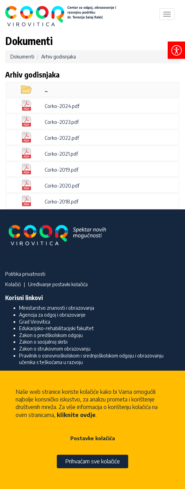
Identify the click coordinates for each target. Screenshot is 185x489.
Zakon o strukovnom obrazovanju (54, 349)
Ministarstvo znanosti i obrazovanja (56, 308)
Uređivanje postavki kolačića (58, 284)
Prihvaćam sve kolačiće (92, 461)
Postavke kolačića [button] (92, 438)
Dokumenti (22, 57)
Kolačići (13, 284)
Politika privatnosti (25, 274)
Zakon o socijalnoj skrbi (43, 342)
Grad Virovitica (34, 322)
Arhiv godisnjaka (58, 57)
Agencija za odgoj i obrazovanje (52, 315)
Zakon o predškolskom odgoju (51, 335)
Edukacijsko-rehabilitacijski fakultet (56, 328)
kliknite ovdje (76, 414)
